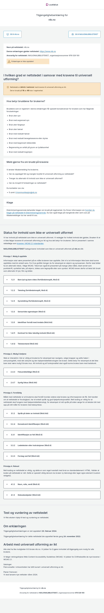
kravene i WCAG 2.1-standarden (30, 243)
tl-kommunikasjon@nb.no (26, 192)
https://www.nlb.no (48, 51)
